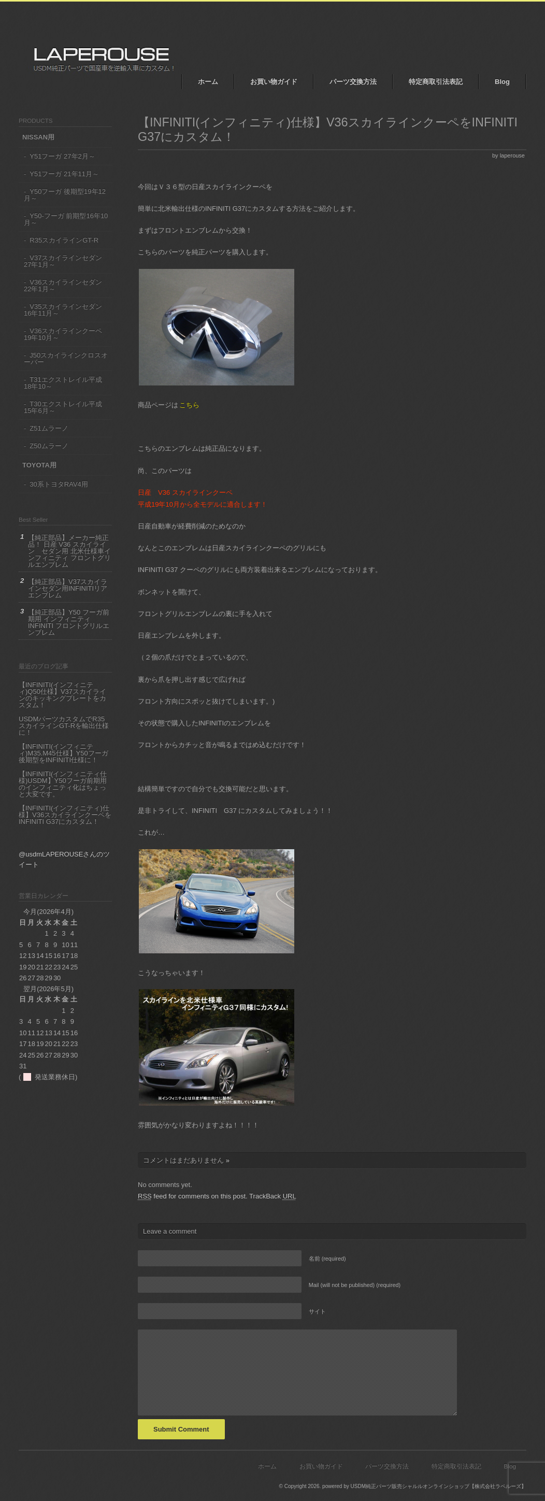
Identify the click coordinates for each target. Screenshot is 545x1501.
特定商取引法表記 (436, 81)
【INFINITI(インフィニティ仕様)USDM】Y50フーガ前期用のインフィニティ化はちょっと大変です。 (63, 784)
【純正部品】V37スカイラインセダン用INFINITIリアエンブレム (67, 588)
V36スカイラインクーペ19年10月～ (63, 334)
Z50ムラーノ (49, 446)
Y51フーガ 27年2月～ (62, 156)
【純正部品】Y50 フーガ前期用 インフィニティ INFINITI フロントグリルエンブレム (68, 622)
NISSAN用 (38, 137)
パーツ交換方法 (353, 81)
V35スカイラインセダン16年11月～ (63, 310)
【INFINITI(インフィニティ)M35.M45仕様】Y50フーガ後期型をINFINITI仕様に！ (63, 753)
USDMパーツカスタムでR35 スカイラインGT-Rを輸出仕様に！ (64, 725)
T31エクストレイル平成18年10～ (63, 383)
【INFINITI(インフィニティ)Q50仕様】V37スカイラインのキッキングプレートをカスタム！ (62, 695)
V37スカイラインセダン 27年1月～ (63, 261)
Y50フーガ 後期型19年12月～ (65, 195)
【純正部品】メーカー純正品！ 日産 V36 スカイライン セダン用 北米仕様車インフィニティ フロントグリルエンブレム (69, 551)
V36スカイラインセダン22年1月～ (63, 285)
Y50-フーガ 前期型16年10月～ (66, 219)
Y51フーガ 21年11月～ (64, 174)
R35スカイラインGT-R (64, 240)
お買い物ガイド (273, 81)
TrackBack (272, 1196)
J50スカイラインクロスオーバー (66, 358)
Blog (502, 81)
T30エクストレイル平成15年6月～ (63, 407)
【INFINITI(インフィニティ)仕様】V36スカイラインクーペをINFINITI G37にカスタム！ (65, 814)
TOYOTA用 (39, 465)
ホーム (208, 81)
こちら (189, 405)
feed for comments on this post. (193, 1196)
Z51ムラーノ (49, 428)
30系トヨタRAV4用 (59, 484)
